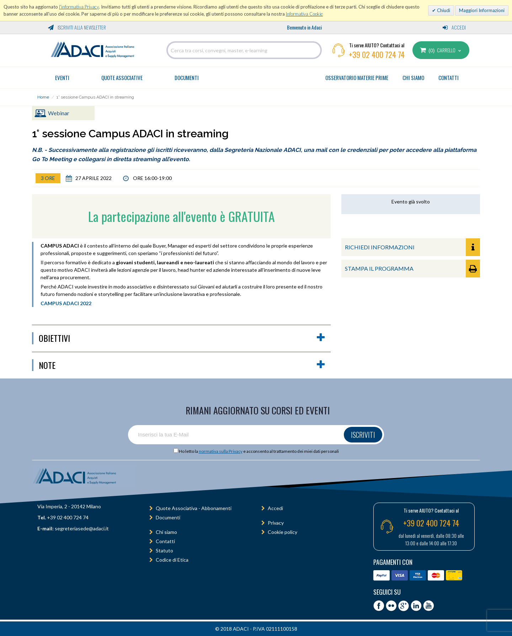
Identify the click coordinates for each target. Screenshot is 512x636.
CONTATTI (448, 77)
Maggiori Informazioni (482, 10)
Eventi (62, 77)
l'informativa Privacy (79, 7)
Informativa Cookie (304, 14)
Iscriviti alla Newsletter (77, 27)
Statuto (164, 550)
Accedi (454, 27)
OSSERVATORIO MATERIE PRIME (356, 77)
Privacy (276, 523)
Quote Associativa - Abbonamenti (193, 508)
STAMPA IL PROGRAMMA (412, 268)
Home (43, 97)
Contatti (165, 541)
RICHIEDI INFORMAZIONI (412, 247)
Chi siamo (166, 532)
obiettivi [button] (182, 338)
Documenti (187, 77)
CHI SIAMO (413, 77)
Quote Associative (122, 77)
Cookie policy (282, 532)
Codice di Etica (172, 560)
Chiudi (443, 10)
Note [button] (182, 365)
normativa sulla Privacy (220, 451)
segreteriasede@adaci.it (82, 528)
